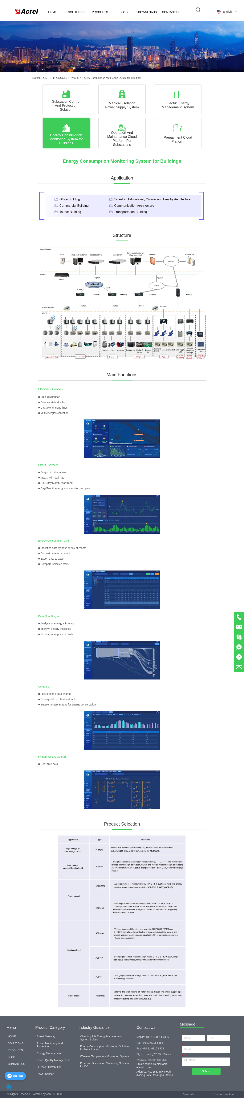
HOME (52, 12)
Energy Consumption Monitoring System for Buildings (111, 77)
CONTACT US (171, 12)
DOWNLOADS (147, 12)
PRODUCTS (100, 12)
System (75, 77)
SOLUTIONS (76, 12)
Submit (206, 1071)
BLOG (124, 12)
